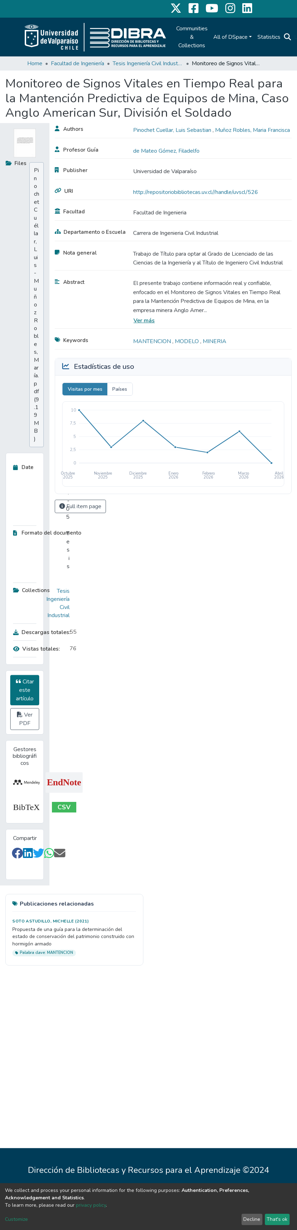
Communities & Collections (192, 37)
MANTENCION (152, 341)
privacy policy (91, 1205)
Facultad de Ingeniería (77, 63)
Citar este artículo (25, 690)
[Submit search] (287, 37)
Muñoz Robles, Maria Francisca (252, 130)
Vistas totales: (36, 649)
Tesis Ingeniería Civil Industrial (148, 63)
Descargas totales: (39, 632)
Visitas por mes (85, 389)
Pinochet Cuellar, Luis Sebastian (173, 130)
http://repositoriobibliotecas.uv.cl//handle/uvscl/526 (195, 192)
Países (119, 389)
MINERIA (214, 341)
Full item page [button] (80, 506)
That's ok (277, 1219)
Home (34, 63)
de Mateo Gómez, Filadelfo (166, 151)
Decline (251, 1219)
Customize (16, 1219)
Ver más (144, 320)
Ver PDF (24, 719)
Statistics (268, 37)
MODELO (187, 341)
